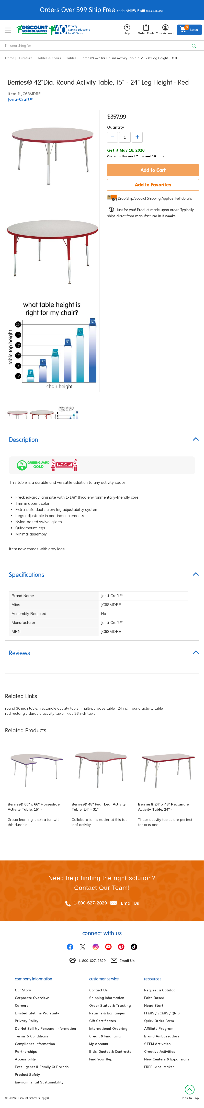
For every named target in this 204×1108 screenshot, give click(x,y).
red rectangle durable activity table (34, 713)
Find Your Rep (100, 1059)
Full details (183, 198)
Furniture (25, 58)
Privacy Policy (26, 1021)
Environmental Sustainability (39, 1082)
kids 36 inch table (81, 713)
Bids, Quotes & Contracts (110, 1051)
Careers (21, 1005)
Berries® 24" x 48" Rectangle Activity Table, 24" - (163, 807)
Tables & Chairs (49, 58)
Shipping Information (106, 998)
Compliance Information (35, 1044)
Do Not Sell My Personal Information (45, 1028)
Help (127, 30)
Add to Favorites (153, 185)
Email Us (130, 902)
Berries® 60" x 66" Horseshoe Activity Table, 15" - (34, 807)
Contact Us (98, 990)
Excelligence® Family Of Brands (42, 1067)
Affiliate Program (158, 1028)
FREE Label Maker (159, 1067)
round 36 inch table (21, 708)
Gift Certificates (102, 1021)
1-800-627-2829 (90, 902)
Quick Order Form (159, 1021)
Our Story (23, 990)
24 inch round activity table (140, 708)
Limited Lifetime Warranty (37, 1013)
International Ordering (108, 1028)
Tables (71, 58)
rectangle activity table (59, 708)
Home (9, 58)
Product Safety (27, 1074)
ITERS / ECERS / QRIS (162, 1013)
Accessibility (25, 1059)
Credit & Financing (104, 1036)
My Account (98, 1044)
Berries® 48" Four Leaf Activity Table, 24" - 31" (99, 807)
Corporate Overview (32, 998)
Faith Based (154, 998)
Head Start (153, 1005)
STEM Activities (157, 1044)
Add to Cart (153, 170)
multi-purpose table (98, 708)
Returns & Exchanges (107, 1013)
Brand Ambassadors (161, 1036)
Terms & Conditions (31, 1036)
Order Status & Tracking (110, 1005)
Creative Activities (159, 1051)
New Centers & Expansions (166, 1059)
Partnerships (26, 1051)
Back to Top (189, 1092)
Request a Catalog (159, 990)
